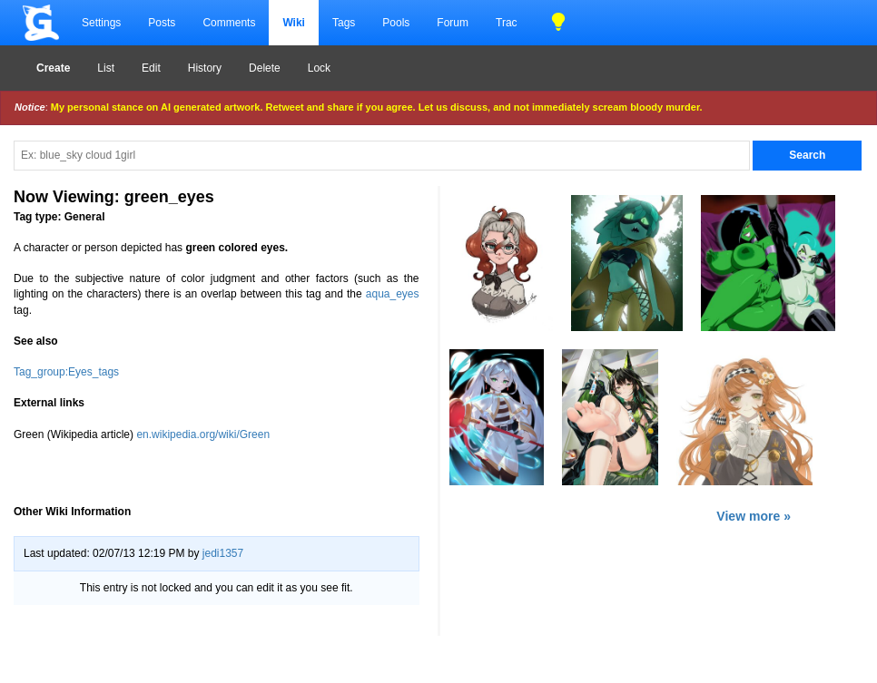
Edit (151, 68)
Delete (265, 68)
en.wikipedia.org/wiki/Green (203, 434)
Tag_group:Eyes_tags (66, 372)
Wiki (293, 22)
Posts (161, 22)
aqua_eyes (392, 294)
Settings (101, 22)
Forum (452, 22)
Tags (343, 22)
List (105, 68)
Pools (395, 22)
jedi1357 (222, 553)
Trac (506, 22)
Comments (228, 22)
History (205, 68)
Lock (319, 68)
